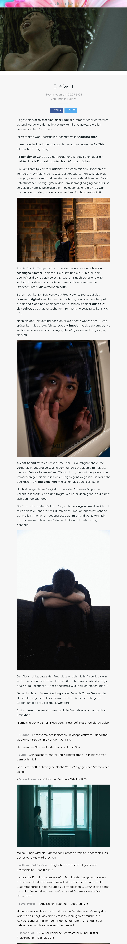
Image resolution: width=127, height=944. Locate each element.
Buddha (24, 735)
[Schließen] (3, 3)
